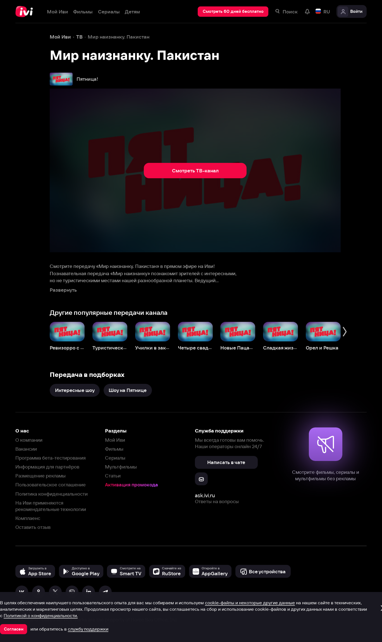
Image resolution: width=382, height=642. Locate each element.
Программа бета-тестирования (50, 457)
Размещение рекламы (40, 475)
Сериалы (115, 457)
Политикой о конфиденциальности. (41, 615)
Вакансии (26, 448)
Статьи (113, 475)
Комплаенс (27, 518)
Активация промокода (131, 484)
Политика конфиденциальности (51, 493)
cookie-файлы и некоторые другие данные (250, 602)
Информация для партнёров (47, 466)
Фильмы (114, 448)
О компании (28, 440)
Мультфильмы (121, 466)
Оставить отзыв (33, 527)
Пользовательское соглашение (50, 484)
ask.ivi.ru (205, 495)
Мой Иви (115, 440)
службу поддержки (88, 628)
